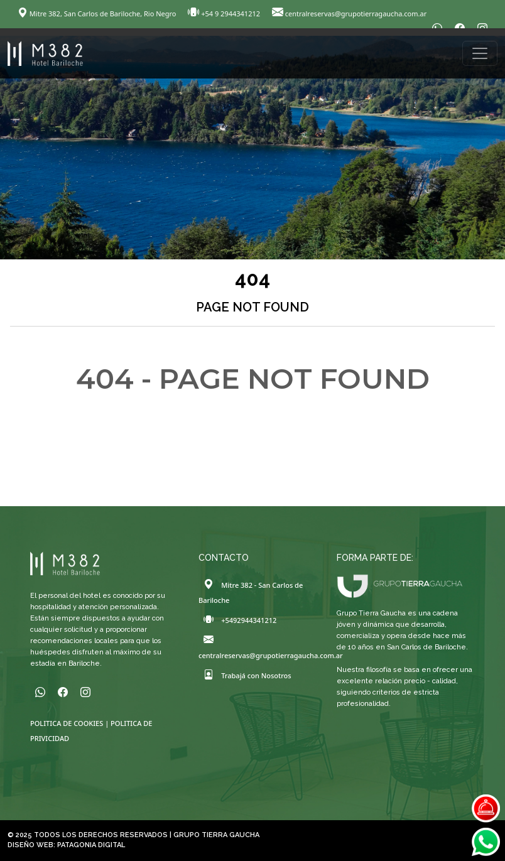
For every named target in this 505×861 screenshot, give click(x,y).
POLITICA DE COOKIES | (70, 723)
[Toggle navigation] (479, 53)
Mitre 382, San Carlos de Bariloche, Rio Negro (98, 13)
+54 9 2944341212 (225, 13)
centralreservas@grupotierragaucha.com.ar (349, 13)
